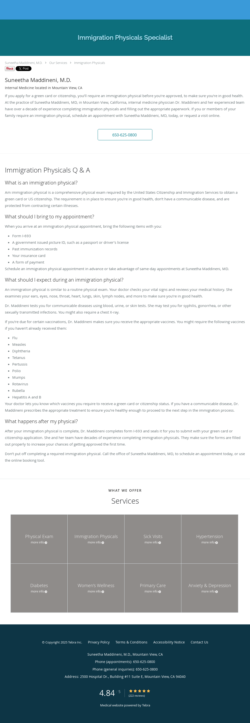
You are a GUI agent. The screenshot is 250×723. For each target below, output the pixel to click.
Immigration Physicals (89, 63)
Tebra (146, 705)
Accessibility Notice (169, 642)
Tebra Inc (74, 642)
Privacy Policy (99, 642)
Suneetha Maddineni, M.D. (23, 63)
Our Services (58, 63)
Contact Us (199, 642)
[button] (125, 134)
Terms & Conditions (131, 642)
